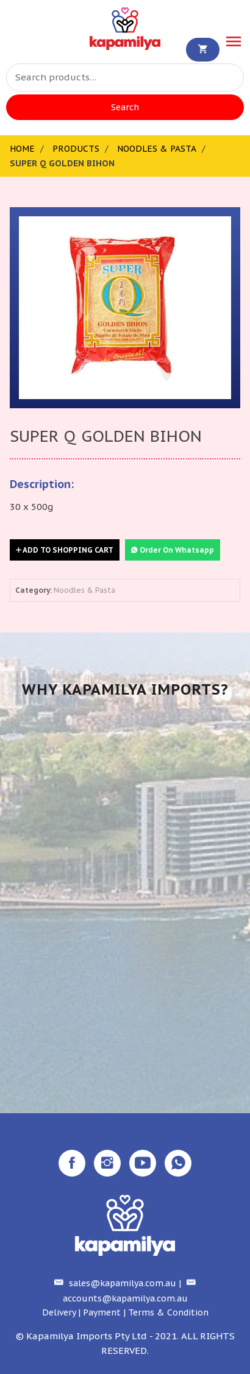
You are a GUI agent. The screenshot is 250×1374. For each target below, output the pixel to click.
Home (22, 148)
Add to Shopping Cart (64, 549)
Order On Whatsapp (172, 549)
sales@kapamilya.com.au (113, 1283)
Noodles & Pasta (156, 148)
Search (125, 107)
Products (75, 148)
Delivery (59, 1312)
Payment (102, 1312)
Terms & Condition (168, 1312)
